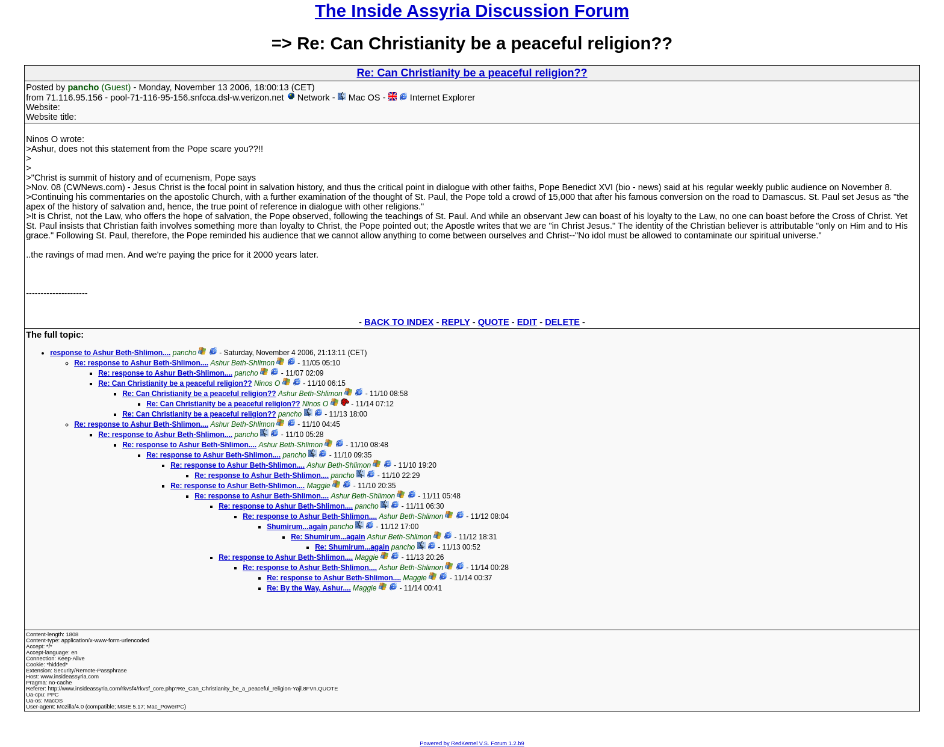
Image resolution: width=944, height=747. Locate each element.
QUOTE (493, 322)
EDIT (527, 322)
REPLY (455, 322)
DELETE (562, 322)
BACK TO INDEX (398, 322)
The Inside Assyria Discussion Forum (472, 10)
